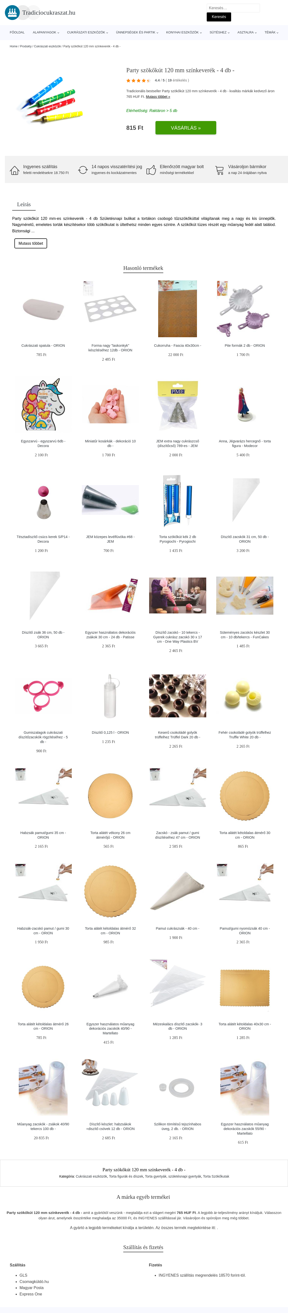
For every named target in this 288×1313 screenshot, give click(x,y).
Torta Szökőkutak (216, 1176)
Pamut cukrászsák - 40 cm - (177, 928)
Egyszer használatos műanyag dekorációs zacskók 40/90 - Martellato (110, 1028)
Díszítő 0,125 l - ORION (110, 732)
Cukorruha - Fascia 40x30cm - (177, 345)
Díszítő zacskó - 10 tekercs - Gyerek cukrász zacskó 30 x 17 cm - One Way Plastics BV (177, 637)
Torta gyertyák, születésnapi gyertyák (173, 1176)
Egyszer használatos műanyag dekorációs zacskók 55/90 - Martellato (245, 1128)
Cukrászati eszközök (86, 32)
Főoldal (17, 32)
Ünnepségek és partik (135, 32)
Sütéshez (218, 32)
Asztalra (245, 32)
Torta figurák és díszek (126, 1176)
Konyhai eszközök (182, 32)
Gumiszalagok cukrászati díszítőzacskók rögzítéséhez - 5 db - (43, 737)
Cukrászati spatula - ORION (43, 345)
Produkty (25, 46)
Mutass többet (31, 243)
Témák (270, 32)
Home (14, 46)
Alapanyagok (44, 32)
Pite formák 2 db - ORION (245, 345)
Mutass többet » (158, 97)
